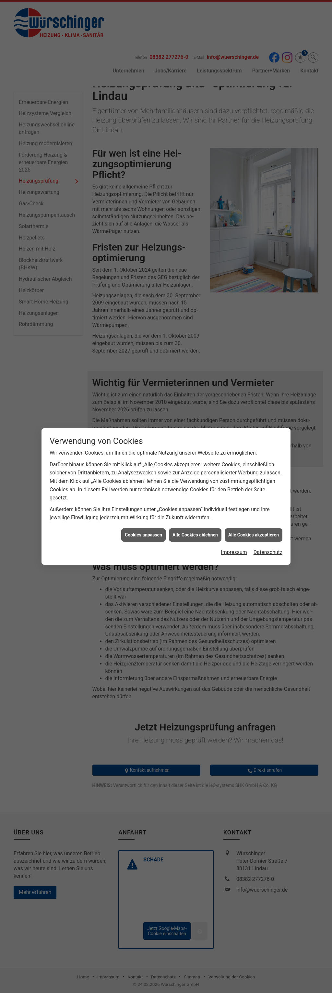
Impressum (234, 537)
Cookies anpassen (143, 519)
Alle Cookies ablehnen (195, 519)
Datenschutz (268, 537)
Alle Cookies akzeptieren (253, 519)
